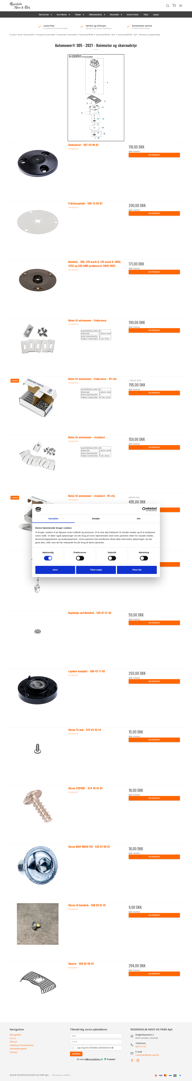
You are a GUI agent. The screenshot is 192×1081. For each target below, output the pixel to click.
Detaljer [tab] (96, 518)
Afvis (55, 570)
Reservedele (114, 14)
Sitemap (13, 1052)
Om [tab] (138, 518)
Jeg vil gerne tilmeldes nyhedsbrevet (95, 1048)
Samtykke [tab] (53, 518)
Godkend (76, 1054)
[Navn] (96, 1035)
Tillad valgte (96, 570)
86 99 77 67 (140, 1046)
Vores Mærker (62, 14)
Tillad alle (137, 570)
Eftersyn (13, 1041)
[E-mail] (96, 1041)
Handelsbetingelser (18, 1048)
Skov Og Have (44, 14)
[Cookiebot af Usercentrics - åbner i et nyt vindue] (144, 509)
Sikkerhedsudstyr (95, 14)
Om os (13, 1038)
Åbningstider (15, 1034)
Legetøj (156, 14)
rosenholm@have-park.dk (147, 1055)
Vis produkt (154, 155)
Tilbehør (78, 14)
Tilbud (145, 14)
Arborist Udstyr (133, 14)
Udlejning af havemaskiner (22, 1045)
